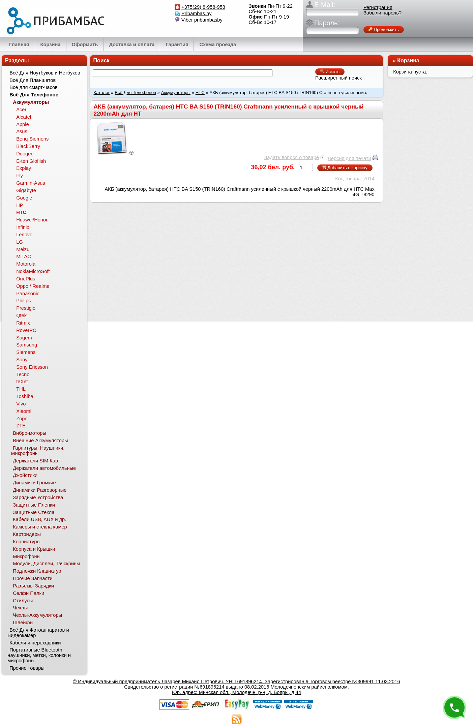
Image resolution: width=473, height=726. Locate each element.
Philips (23, 300)
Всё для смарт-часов (33, 87)
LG (19, 242)
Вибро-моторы (29, 433)
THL (21, 389)
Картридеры (27, 534)
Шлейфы (23, 622)
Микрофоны (26, 556)
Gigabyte (26, 190)
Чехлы (20, 607)
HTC (200, 92)
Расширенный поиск (338, 78)
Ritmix (23, 323)
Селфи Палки (28, 593)
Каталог (102, 92)
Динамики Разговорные (39, 490)
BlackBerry (28, 146)
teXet (22, 381)
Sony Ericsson (32, 367)
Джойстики (25, 475)
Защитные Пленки (34, 505)
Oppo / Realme (33, 286)
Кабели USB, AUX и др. (39, 519)
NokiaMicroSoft (33, 271)
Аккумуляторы (175, 92)
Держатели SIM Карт (36, 460)
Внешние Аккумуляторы (40, 440)
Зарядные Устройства (38, 497)
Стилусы (23, 600)
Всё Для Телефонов (135, 92)
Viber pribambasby (202, 20)
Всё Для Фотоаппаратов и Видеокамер (38, 632)
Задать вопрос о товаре (291, 157)
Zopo (21, 418)
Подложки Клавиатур (37, 571)
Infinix (22, 227)
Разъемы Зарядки (33, 585)
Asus (21, 131)
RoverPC (26, 330)
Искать (329, 71)
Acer (21, 109)
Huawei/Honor (32, 219)
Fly (19, 175)
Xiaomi (23, 411)
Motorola (25, 264)
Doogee (24, 153)
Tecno (22, 374)
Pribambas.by (196, 13)
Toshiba (24, 396)
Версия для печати (349, 158)
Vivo (21, 403)
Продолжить (383, 29)
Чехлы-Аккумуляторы (37, 615)
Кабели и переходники (35, 642)
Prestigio (25, 308)
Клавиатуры (26, 541)
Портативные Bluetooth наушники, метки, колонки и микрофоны (39, 655)
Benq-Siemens (32, 139)
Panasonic (27, 293)
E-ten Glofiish (31, 161)
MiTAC (23, 256)
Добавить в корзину (344, 167)
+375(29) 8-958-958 (203, 7)
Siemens (25, 352)
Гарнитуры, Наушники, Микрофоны (37, 450)
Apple (22, 124)
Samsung (26, 344)
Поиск (101, 60)
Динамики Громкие (34, 482)
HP (19, 205)
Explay (23, 168)
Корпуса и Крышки (34, 549)
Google (24, 198)
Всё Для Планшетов (32, 80)
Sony (21, 359)
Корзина (408, 60)
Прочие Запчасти (33, 578)
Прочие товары (27, 668)
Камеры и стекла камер (40, 527)
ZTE (21, 425)
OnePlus (25, 278)
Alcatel (23, 117)
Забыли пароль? (382, 13)
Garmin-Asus (30, 183)
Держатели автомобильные (44, 468)
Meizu (22, 249)
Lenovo (24, 234)
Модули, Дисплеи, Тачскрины (46, 563)
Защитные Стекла (33, 512)
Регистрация (377, 7)
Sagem (24, 337)
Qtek (21, 315)
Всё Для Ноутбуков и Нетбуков (44, 72)
